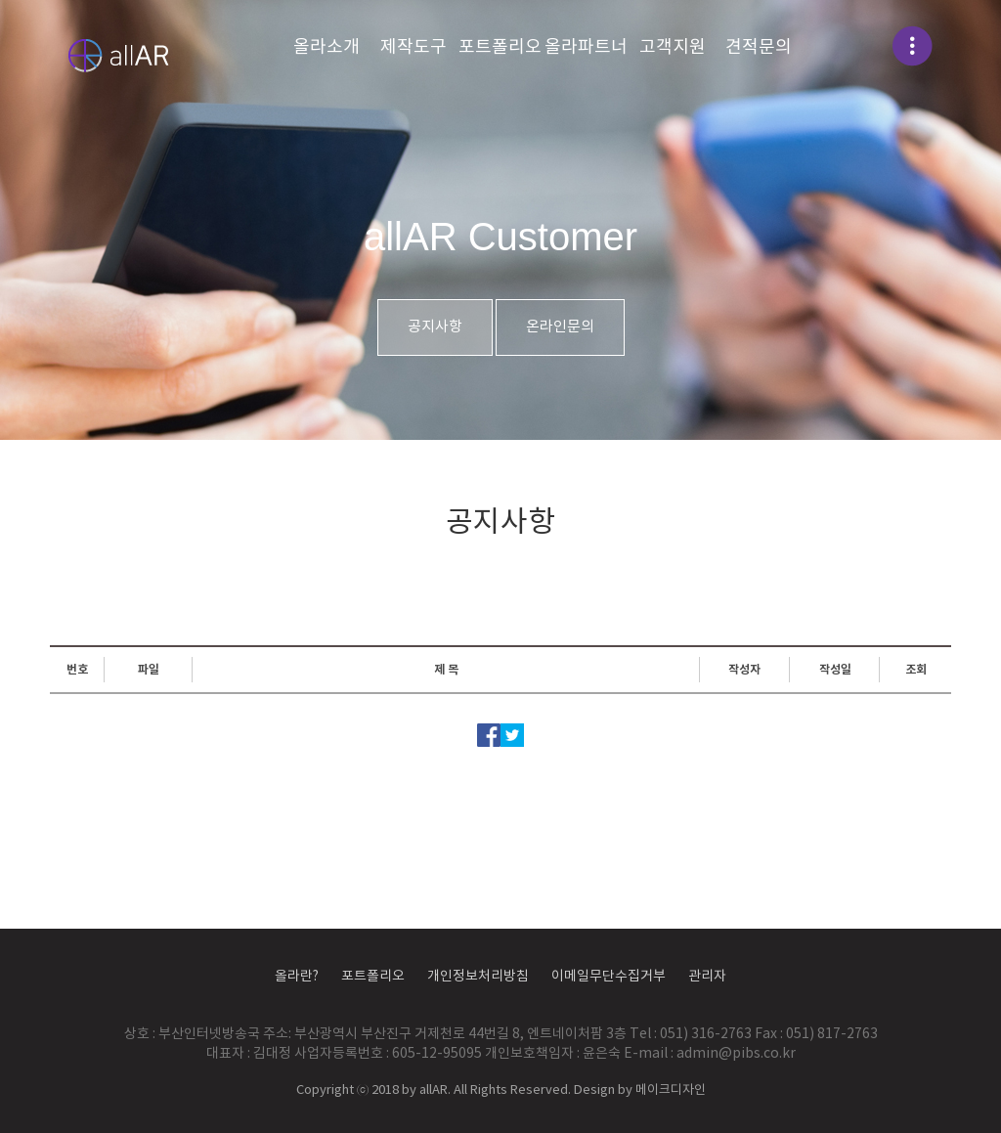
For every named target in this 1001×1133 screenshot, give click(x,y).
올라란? (297, 976)
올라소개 (326, 47)
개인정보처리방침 (478, 976)
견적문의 (758, 47)
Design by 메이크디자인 (640, 1090)
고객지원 (672, 47)
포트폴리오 (500, 47)
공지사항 (435, 327)
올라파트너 (586, 47)
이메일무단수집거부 (608, 976)
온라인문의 (560, 327)
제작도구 (413, 47)
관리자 (707, 976)
